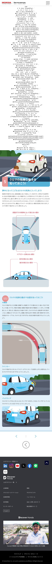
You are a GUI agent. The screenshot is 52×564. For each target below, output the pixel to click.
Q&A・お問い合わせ (32, 502)
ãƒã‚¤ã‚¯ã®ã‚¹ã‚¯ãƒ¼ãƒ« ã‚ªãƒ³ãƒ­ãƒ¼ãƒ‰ (26, 28)
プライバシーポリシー (30, 554)
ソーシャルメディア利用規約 (17, 557)
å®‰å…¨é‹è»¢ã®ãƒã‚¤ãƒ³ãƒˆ (26, 24)
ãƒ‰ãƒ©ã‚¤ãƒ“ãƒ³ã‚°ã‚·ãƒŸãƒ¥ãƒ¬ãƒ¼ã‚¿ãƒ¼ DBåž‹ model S (26, 136)
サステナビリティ (31, 492)
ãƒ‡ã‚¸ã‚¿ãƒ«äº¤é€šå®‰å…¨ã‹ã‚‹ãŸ (25, 85)
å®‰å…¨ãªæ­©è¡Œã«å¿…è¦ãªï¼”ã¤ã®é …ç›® (26, 105)
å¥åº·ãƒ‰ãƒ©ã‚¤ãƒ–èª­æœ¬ (26, 69)
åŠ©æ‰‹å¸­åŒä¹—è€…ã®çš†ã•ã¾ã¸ (26, 49)
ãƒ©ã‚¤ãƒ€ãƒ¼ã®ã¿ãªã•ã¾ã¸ (26, 129)
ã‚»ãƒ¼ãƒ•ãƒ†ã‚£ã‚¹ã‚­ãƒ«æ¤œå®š (26, 31)
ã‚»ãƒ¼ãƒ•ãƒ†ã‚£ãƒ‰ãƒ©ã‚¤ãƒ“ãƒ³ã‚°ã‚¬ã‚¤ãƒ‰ (26, 47)
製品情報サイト (31, 506)
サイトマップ (17, 554)
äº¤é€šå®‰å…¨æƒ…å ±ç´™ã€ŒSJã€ (26, 121)
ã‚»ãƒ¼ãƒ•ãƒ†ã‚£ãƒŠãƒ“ (26, 141)
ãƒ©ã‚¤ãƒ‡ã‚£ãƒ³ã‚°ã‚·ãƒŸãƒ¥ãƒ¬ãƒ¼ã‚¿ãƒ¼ (26, 139)
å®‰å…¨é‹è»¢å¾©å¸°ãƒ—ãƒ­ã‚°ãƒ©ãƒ (26, 46)
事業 (28, 488)
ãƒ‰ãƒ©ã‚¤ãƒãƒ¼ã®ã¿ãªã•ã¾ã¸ (26, 131)
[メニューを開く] (48, 3)
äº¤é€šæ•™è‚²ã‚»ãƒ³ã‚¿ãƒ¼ (26, 52)
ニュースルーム (31, 497)
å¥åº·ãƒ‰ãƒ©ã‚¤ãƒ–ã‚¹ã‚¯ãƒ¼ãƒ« (26, 67)
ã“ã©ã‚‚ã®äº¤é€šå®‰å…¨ (26, 8)
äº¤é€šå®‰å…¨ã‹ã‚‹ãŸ (26, 19)
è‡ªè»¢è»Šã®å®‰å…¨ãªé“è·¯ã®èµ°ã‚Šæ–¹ (26, 75)
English (6, 510)
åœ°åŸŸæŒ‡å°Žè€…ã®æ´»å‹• (26, 115)
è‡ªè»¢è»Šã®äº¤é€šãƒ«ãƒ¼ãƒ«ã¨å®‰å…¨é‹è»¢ (26, 96)
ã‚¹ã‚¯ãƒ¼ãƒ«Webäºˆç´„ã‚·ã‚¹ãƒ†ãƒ (26, 60)
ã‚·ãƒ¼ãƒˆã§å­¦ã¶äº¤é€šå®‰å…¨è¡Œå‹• (26, 77)
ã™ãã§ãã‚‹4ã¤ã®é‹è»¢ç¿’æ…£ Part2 (26, 44)
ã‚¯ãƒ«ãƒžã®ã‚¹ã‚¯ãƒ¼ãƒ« (26, 41)
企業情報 (5, 488)
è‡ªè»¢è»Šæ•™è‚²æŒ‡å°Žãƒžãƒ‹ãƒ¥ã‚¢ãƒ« (26, 98)
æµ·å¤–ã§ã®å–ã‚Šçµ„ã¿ (26, 147)
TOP (26, 6)
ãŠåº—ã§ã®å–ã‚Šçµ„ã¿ (26, 149)
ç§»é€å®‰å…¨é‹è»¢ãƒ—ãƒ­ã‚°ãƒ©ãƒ (26, 59)
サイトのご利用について (34, 557)
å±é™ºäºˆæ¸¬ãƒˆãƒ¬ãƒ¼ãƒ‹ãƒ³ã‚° (26, 26)
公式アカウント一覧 (8, 482)
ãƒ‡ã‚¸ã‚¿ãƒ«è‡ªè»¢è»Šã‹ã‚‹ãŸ (26, 87)
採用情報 (5, 502)
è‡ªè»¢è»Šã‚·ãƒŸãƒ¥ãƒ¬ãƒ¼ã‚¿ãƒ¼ (26, 142)
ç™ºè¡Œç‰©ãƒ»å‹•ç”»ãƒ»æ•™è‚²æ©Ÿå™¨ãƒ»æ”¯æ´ (26, 116)
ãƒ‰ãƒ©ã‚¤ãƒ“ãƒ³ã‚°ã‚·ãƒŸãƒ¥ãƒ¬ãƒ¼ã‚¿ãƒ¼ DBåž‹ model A (26, 137)
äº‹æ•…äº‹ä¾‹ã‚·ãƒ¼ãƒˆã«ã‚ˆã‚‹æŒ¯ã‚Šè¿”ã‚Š (26, 106)
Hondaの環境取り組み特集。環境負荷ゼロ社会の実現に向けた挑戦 (26, 546)
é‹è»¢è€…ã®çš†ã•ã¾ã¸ (26, 21)
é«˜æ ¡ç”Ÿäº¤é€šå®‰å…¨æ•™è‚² (26, 100)
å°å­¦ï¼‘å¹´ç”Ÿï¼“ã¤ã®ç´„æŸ (26, 13)
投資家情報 (6, 497)
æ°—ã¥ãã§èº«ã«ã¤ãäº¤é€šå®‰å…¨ (26, 88)
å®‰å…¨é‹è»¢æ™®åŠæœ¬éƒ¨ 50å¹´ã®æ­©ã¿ (26, 126)
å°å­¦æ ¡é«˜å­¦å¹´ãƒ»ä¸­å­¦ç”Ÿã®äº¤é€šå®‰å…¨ (26, 93)
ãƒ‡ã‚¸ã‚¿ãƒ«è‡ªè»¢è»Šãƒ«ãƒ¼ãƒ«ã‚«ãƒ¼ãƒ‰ (26, 101)
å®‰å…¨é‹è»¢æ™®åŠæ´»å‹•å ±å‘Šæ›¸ (26, 119)
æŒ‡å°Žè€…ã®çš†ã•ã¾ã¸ (26, 70)
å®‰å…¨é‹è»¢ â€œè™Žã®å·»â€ (26, 133)
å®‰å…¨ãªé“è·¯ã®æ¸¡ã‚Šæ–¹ (26, 110)
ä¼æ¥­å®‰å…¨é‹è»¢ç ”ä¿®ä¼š (26, 54)
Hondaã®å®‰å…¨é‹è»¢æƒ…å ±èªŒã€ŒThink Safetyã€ (26, 124)
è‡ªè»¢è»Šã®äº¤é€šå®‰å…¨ (26, 90)
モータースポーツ (8, 506)
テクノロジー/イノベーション (10, 492)
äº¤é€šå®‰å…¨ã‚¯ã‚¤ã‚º (26, 92)
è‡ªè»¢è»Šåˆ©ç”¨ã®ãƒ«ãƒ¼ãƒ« (26, 15)
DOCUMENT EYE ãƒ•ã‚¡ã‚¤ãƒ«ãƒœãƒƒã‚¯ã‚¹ (26, 123)
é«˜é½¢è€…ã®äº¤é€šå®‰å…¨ (26, 62)
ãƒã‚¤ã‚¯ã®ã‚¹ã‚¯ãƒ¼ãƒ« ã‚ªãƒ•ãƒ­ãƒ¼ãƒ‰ (26, 29)
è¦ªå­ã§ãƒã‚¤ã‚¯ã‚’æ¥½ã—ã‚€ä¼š (26, 33)
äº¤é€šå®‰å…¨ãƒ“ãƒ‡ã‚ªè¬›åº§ (26, 108)
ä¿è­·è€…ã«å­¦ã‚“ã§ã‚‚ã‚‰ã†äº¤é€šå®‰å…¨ (26, 74)
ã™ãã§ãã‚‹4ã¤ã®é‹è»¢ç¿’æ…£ (26, 42)
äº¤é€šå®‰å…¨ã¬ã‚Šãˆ (26, 18)
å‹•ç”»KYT (26, 144)
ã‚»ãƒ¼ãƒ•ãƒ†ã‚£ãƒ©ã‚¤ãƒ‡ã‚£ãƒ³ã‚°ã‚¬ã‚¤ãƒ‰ (26, 34)
